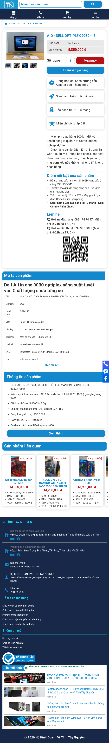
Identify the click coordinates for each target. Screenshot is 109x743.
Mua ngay (90, 60)
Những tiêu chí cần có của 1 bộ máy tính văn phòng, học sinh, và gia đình (75, 705)
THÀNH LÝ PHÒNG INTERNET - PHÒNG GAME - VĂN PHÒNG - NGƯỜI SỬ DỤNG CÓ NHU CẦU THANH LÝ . (74, 676)
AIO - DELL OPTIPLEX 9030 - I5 (26, 23)
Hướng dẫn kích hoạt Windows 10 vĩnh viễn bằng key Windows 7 (74, 719)
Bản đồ (15, 539)
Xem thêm (56, 433)
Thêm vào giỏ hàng (75, 70)
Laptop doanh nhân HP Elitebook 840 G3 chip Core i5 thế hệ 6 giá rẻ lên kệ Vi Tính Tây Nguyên (75, 690)
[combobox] (50, 4)
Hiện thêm (52, 365)
